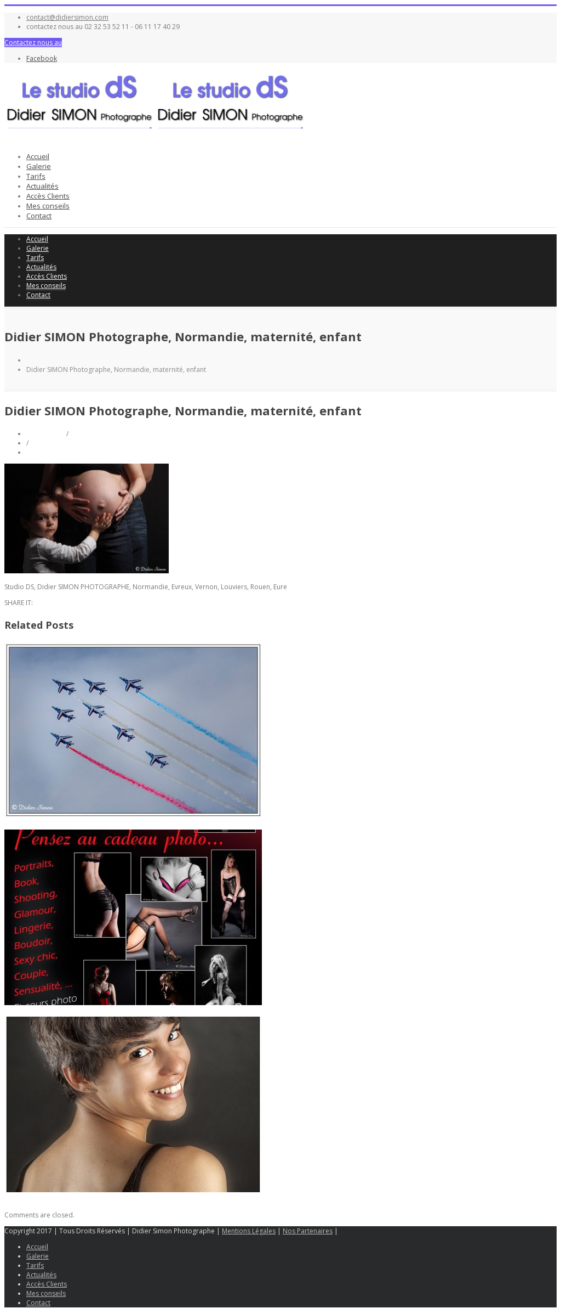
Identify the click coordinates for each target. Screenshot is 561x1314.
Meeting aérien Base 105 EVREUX (54, 825)
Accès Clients (48, 196)
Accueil (37, 156)
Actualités (42, 186)
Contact (38, 216)
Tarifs (35, 176)
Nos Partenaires (308, 1231)
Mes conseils (48, 206)
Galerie (38, 166)
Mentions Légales (249, 1231)
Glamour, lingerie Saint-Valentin (52, 1012)
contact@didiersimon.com (67, 17)
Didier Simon (46, 433)
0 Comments (46, 452)
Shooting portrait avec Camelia (52, 1199)
